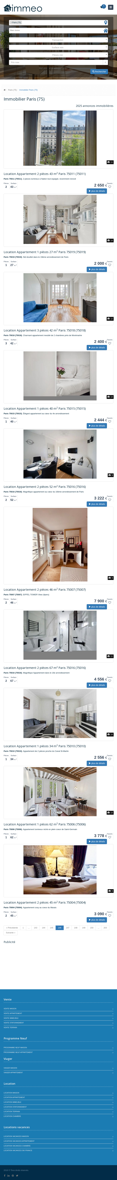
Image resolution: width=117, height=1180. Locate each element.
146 (59, 928)
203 (105, 928)
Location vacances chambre (17, 1146)
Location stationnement (15, 1107)
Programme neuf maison (15, 1047)
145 (51, 928)
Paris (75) (12, 90)
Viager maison (10, 1068)
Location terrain (12, 1111)
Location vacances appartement (19, 1141)
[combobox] (58, 23)
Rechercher (99, 71)
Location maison (11, 1093)
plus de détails (97, 191)
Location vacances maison (16, 1136)
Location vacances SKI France (18, 1150)
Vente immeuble (11, 1018)
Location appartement (14, 1097)
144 (43, 928)
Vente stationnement (14, 1023)
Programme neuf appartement (18, 1052)
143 (35, 928)
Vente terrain (10, 1027)
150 (91, 928)
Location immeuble (12, 1102)
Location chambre (12, 1116)
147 (67, 928)
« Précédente (12, 928)
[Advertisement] (29, 966)
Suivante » (10, 932)
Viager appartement (13, 1072)
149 (83, 928)
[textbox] (23, 22)
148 (75, 928)
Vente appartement (13, 1013)
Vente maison (10, 1009)
